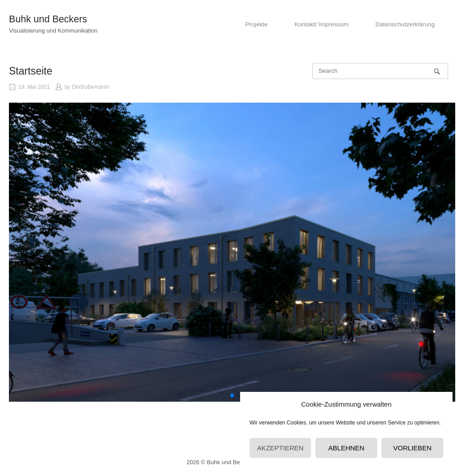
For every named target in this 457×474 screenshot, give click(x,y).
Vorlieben (412, 448)
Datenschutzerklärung (405, 24)
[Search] (437, 71)
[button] (232, 395)
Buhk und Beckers (48, 19)
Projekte (256, 24)
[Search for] (380, 71)
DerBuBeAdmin (90, 87)
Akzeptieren (280, 448)
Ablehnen (346, 448)
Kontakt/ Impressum (322, 24)
